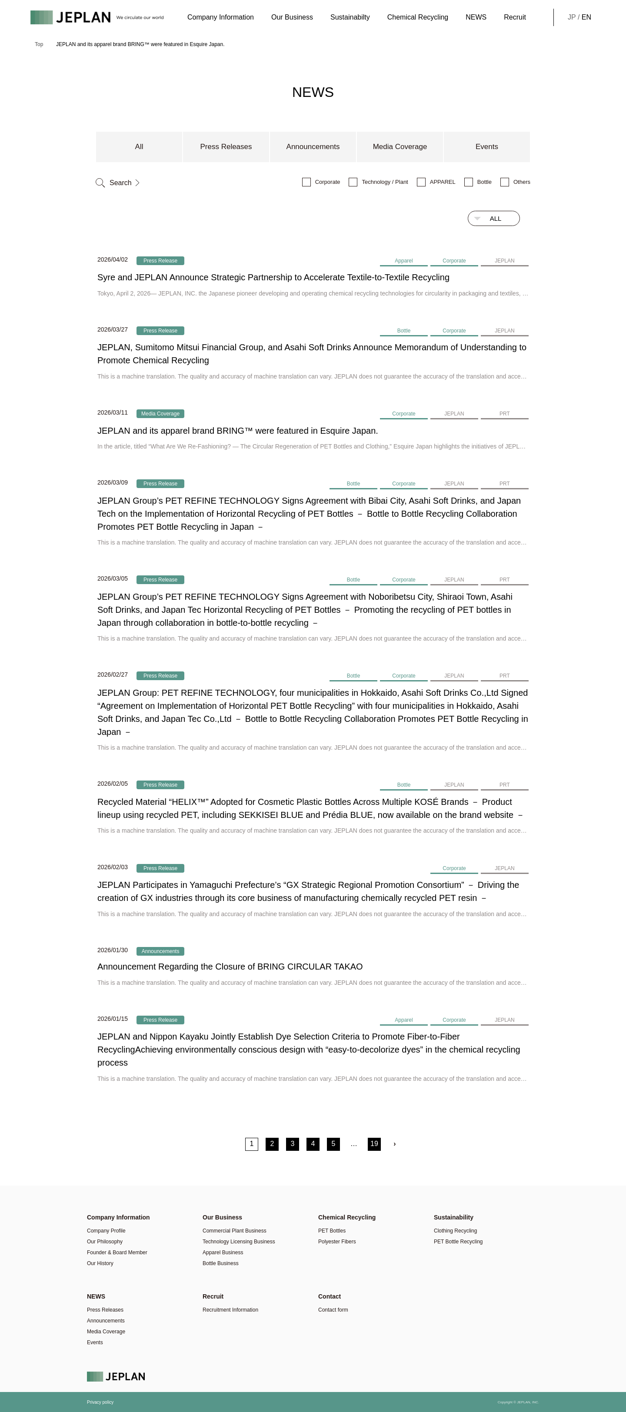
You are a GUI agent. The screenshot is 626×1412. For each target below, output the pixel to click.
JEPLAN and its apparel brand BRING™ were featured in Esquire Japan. (237, 430)
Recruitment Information (230, 1310)
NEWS (476, 17)
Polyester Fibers (337, 1242)
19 (374, 1143)
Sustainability (453, 1217)
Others (521, 182)
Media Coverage (400, 147)
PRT (504, 414)
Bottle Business (221, 1263)
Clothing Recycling (455, 1231)
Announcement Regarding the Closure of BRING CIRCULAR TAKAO (230, 966)
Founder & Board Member (117, 1252)
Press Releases (226, 147)
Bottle (484, 182)
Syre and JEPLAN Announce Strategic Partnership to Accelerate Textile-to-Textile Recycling (273, 277)
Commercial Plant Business (234, 1231)
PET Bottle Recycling (458, 1242)
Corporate (327, 182)
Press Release (160, 261)
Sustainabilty (350, 17)
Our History (100, 1263)
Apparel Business (223, 1252)
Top (39, 44)
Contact (329, 1296)
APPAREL (443, 182)
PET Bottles (332, 1231)
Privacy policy (100, 1402)
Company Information (220, 17)
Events (487, 147)
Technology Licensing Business (239, 1242)
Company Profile (106, 1231)
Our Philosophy (105, 1242)
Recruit (515, 17)
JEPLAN (504, 261)
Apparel (404, 261)
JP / (579, 17)
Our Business (292, 17)
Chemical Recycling (418, 17)
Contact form (333, 1310)
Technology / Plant (385, 182)
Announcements (313, 147)
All (139, 147)
